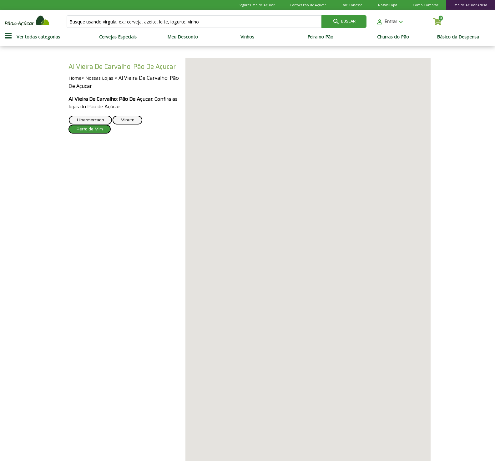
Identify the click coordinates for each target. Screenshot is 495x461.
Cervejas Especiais (118, 37)
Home (74, 78)
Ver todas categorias (38, 37)
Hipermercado (90, 119)
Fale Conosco (351, 5)
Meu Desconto (182, 37)
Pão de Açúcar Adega (470, 5)
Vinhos (247, 37)
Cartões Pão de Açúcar (308, 5)
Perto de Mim (89, 128)
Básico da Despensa (458, 37)
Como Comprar (425, 5)
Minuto (127, 119)
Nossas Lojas (387, 5)
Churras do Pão (393, 37)
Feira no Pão (320, 37)
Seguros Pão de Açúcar (257, 5)
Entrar (390, 21)
